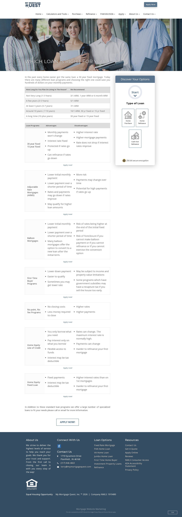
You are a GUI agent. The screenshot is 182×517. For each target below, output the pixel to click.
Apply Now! (67, 422)
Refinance (99, 467)
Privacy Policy (132, 469)
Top (172, 512)
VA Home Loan (101, 452)
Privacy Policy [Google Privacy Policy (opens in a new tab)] (97, 512)
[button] (39, 14)
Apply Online (131, 452)
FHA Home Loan (102, 449)
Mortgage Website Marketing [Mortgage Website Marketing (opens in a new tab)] (91, 509)
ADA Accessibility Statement (133, 464)
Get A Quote (131, 449)
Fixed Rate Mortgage (104, 445)
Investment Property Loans (108, 463)
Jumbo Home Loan (103, 456)
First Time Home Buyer (105, 460)
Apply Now (150, 4)
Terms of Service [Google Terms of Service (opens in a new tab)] (108, 512)
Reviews (129, 456)
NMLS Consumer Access (137, 460)
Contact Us (130, 445)
